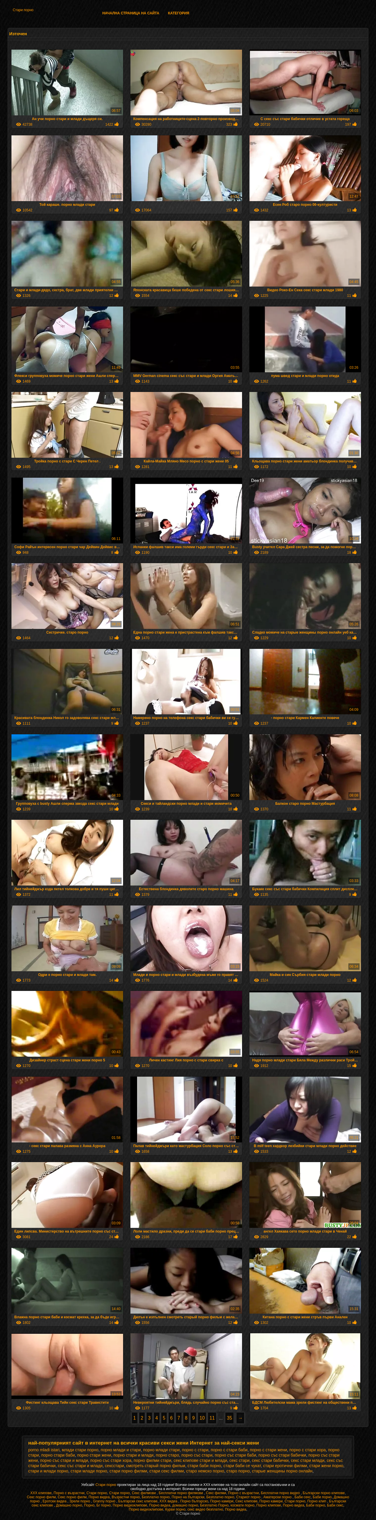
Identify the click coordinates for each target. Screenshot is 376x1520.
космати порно (242, 1505)
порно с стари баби (229, 1449)
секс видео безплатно (205, 1509)
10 (202, 1417)
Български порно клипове (324, 1493)
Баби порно (322, 1497)
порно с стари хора (307, 1449)
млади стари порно (80, 1449)
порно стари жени (94, 1455)
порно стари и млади (133, 1455)
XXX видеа (169, 1501)
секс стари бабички (270, 1460)
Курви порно (175, 1509)
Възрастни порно (126, 1497)
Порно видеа (99, 1497)
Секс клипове (246, 1501)
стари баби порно (204, 1465)
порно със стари (196, 1455)
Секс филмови (144, 1493)
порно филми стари (152, 1460)
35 (229, 1417)
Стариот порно (248, 1497)
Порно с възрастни (68, 1493)
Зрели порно (80, 1501)
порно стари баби (58, 1455)
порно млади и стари (121, 1449)
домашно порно (185, 1505)
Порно (89, 1505)
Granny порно (104, 1501)
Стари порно (23, 10)
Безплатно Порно (214, 1505)
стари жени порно (326, 1465)
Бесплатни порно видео (281, 1493)
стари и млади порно (48, 1471)
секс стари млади (307, 1460)
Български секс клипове (137, 1501)
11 (212, 1417)
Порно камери (221, 1501)
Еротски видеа (55, 1501)
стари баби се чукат (242, 1465)
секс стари (239, 1460)
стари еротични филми (285, 1465)
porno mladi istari (44, 1449)
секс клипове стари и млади (200, 1460)
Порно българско (194, 1501)
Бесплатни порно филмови (181, 1493)
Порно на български (188, 1497)
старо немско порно (205, 1471)
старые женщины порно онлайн (282, 1471)
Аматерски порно (278, 1497)
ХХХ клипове (41, 1493)
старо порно (238, 1471)
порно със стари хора (110, 1460)
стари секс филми (166, 1471)
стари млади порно (88, 1471)
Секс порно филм (41, 1497)
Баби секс (302, 1497)
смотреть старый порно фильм (155, 1465)
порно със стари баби (235, 1455)
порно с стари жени (268, 1449)
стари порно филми (128, 1471)
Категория (178, 13)
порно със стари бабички (282, 1455)
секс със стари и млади (80, 1465)
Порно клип (317, 1501)
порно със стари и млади (64, 1460)
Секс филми (216, 1493)
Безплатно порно (155, 1497)
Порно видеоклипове (130, 1505)
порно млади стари (161, 1449)
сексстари (114, 1465)
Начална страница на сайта (130, 13)
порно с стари (195, 1449)
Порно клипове (268, 1505)
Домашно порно (69, 1505)
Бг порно (103, 1505)
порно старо (167, 1455)
